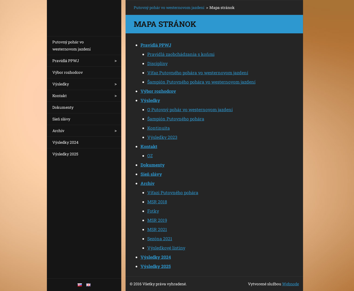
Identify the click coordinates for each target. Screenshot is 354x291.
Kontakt (59, 95)
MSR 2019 (157, 220)
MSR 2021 (157, 229)
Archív (58, 130)
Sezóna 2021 (159, 238)
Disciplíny (157, 63)
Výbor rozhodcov (67, 72)
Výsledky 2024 (65, 142)
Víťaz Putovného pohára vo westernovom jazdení (197, 72)
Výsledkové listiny (166, 248)
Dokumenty (63, 107)
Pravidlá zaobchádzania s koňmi (181, 54)
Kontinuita (158, 128)
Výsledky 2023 (162, 137)
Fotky (153, 211)
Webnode (290, 283)
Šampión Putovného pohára (175, 118)
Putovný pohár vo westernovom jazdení (71, 45)
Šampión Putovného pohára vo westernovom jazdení (201, 82)
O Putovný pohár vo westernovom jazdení (190, 109)
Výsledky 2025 (65, 153)
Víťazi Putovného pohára (172, 192)
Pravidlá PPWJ (65, 60)
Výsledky (60, 84)
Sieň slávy (61, 118)
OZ (150, 155)
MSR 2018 (157, 201)
